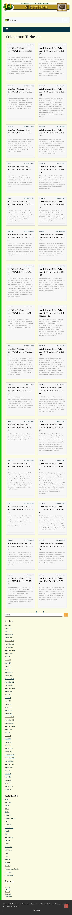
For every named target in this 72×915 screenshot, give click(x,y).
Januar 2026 (8, 637)
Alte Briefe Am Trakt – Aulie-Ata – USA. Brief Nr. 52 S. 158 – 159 (52, 92)
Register (7, 862)
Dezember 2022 (9, 755)
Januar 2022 (8, 789)
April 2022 (8, 780)
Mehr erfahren (15, 906)
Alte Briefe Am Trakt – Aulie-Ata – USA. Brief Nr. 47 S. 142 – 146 (21, 204)
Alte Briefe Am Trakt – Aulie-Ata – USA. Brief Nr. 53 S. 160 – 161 (21, 92)
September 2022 (10, 764)
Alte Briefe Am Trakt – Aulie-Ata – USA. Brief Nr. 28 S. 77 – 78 (51, 546)
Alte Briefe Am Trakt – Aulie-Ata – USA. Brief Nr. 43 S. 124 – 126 (21, 272)
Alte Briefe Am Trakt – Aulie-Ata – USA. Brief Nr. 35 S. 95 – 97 (20, 428)
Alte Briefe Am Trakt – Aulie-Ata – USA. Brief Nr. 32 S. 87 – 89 (51, 466)
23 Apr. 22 (42, 384)
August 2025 (9, 653)
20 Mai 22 (42, 126)
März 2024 (8, 707)
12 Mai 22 (42, 198)
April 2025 (8, 666)
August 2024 (9, 691)
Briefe (7, 809)
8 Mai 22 (41, 231)
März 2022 (8, 783)
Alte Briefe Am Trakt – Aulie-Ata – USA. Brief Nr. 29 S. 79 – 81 (20, 546)
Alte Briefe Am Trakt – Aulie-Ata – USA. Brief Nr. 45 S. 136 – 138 (21, 237)
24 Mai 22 (42, 86)
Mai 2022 (8, 777)
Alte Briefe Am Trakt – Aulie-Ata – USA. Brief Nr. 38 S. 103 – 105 (52, 352)
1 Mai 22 (41, 307)
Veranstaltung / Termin (12, 869)
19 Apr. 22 (42, 421)
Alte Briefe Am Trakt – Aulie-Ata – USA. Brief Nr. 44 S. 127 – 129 (52, 237)
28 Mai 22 (42, 45)
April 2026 (8, 628)
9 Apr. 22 (10, 540)
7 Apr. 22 (41, 540)
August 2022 (9, 767)
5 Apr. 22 (10, 575)
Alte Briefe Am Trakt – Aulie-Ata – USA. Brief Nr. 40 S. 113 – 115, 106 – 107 (52, 313)
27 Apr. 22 (42, 346)
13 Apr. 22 (10, 503)
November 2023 (10, 720)
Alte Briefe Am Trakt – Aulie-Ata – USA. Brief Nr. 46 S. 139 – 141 (52, 204)
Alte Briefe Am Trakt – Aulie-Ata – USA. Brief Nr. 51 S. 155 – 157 (21, 133)
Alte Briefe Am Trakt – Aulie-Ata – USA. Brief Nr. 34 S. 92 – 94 (51, 428)
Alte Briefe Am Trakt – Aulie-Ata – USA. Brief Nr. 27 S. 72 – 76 (20, 581)
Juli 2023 (7, 732)
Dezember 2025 (9, 641)
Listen (7, 843)
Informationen (9, 828)
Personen (7, 859)
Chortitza (7, 815)
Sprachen (7, 866)
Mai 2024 (8, 701)
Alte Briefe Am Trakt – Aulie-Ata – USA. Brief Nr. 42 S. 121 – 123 (52, 272)
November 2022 (10, 758)
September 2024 (10, 688)
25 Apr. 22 (10, 384)
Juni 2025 (8, 660)
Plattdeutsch (8, 896)
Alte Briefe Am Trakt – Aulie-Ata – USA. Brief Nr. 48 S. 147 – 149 (52, 170)
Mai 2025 (8, 663)
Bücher (7, 812)
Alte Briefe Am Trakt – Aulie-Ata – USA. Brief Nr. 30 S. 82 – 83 (51, 509)
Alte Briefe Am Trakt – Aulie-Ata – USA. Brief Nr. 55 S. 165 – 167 (21, 51)
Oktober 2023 (9, 723)
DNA (6, 821)
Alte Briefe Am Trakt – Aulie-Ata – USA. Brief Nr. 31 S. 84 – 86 (20, 509)
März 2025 (8, 669)
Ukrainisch (8, 894)
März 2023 (8, 745)
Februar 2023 (9, 748)
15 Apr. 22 (42, 460)
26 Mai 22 (10, 86)
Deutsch (7, 887)
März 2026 (8, 631)
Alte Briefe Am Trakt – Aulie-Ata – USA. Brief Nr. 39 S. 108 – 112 (21, 352)
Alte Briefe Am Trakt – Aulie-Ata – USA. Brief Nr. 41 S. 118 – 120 (20, 313)
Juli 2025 (7, 657)
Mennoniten (8, 847)
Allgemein (8, 802)
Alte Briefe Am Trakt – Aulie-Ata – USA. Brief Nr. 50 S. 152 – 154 (52, 133)
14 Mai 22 (10, 198)
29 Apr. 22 (10, 346)
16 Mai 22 (42, 163)
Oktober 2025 (9, 647)
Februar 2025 (9, 672)
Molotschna (8, 850)
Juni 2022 (8, 774)
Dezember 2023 (9, 717)
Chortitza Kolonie (10, 818)
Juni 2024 (8, 698)
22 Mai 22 (10, 126)
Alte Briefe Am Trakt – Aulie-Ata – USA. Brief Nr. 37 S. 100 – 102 (21, 391)
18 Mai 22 (10, 163)
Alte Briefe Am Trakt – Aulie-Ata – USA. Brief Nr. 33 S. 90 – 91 (20, 466)
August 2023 (9, 729)
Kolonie (7, 840)
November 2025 (10, 644)
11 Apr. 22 (42, 503)
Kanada (7, 831)
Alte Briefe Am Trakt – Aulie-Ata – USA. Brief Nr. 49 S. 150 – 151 (21, 170)
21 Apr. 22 (10, 421)
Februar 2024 (9, 710)
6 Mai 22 (10, 266)
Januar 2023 (8, 751)
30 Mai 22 (10, 45)
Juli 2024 (7, 694)
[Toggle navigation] (65, 20)
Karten (7, 834)
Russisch (7, 892)
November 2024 (10, 682)
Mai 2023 (8, 739)
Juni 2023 (8, 736)
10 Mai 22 (10, 231)
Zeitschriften (9, 872)
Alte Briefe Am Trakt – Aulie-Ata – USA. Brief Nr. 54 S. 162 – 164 (52, 51)
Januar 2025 (8, 676)
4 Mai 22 (41, 266)
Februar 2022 (9, 786)
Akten (7, 799)
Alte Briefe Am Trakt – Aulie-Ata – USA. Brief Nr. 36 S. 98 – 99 (51, 391)
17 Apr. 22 (10, 460)
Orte (6, 856)
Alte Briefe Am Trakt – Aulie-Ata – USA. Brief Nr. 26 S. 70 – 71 (51, 581)
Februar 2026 (9, 634)
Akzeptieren (36, 910)
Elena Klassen (29, 45)
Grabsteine (8, 825)
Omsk (6, 853)
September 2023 (10, 726)
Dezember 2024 (9, 679)
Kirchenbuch (9, 837)
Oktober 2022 (9, 761)
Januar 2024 (8, 713)
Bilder (7, 805)
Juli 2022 (7, 770)
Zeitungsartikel (9, 875)
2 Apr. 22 (41, 575)
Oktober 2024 (9, 685)
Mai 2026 (8, 625)
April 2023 (8, 742)
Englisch (7, 889)
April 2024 (8, 704)
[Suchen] (66, 615)
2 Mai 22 (10, 307)
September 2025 (10, 650)
